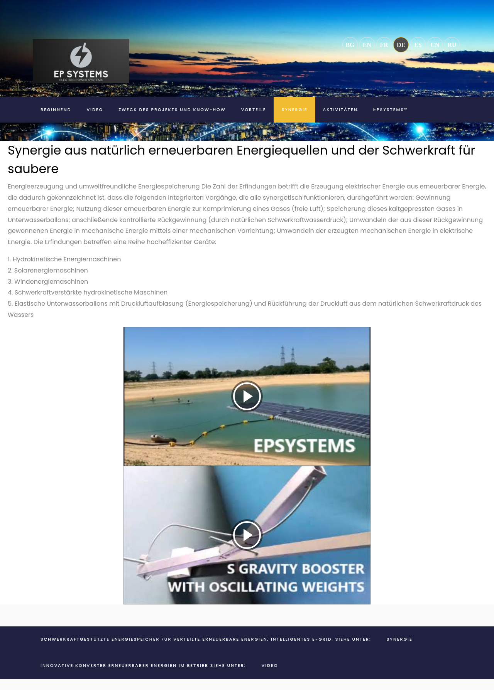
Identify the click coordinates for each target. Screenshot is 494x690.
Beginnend (56, 109)
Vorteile (253, 109)
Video (94, 109)
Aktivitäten (340, 109)
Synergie (294, 109)
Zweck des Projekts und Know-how (172, 109)
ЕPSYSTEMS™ (390, 109)
